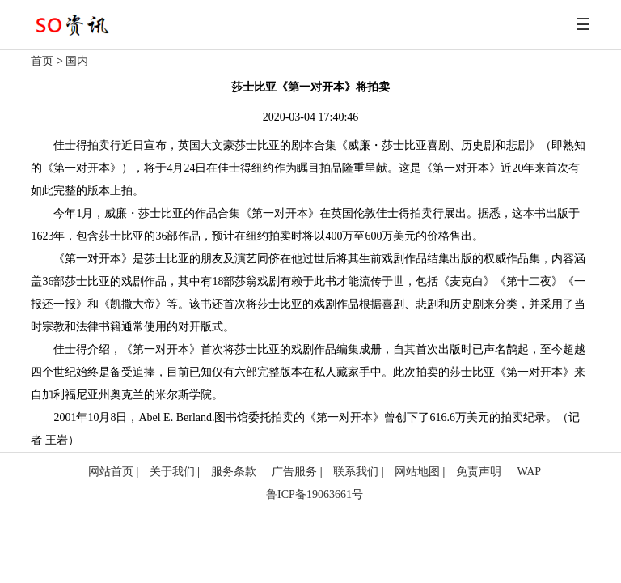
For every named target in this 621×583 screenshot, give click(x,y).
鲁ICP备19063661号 (314, 494)
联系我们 (355, 472)
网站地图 (417, 472)
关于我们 (172, 472)
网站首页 (110, 472)
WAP (530, 472)
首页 (42, 61)
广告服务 (294, 472)
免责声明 (478, 472)
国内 (76, 61)
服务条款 (233, 472)
